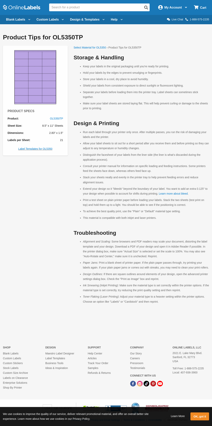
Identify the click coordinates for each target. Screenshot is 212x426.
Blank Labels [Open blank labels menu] (18, 19)
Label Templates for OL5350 (35, 148)
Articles (92, 358)
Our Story (136, 353)
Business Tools (54, 363)
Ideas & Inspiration (56, 368)
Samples (93, 368)
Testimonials (137, 368)
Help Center (95, 353)
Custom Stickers (13, 363)
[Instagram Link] (140, 383)
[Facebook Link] (133, 383)
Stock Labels (10, 368)
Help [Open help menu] (117, 19)
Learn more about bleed (173, 193)
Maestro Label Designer (59, 353)
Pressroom (136, 363)
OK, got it (200, 416)
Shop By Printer (12, 387)
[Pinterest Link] (153, 383)
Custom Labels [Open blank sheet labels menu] (50, 19)
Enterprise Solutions (15, 382)
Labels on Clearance (15, 377)
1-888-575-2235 (197, 19)
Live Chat (175, 19)
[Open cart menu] (200, 7)
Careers (135, 358)
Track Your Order (98, 363)
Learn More (178, 416)
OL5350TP (56, 118)
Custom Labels (12, 358)
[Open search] (146, 7)
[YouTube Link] (160, 383)
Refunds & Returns (99, 372)
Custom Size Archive (15, 372)
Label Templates (55, 358)
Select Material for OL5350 (90, 47)
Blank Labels (10, 353)
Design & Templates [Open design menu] (87, 19)
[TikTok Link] (147, 383)
